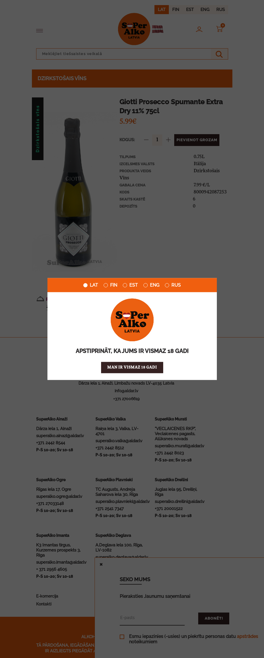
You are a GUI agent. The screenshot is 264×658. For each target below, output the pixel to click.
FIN (110, 285)
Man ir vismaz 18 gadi (132, 367)
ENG (151, 285)
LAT (90, 285)
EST (130, 285)
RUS (173, 285)
